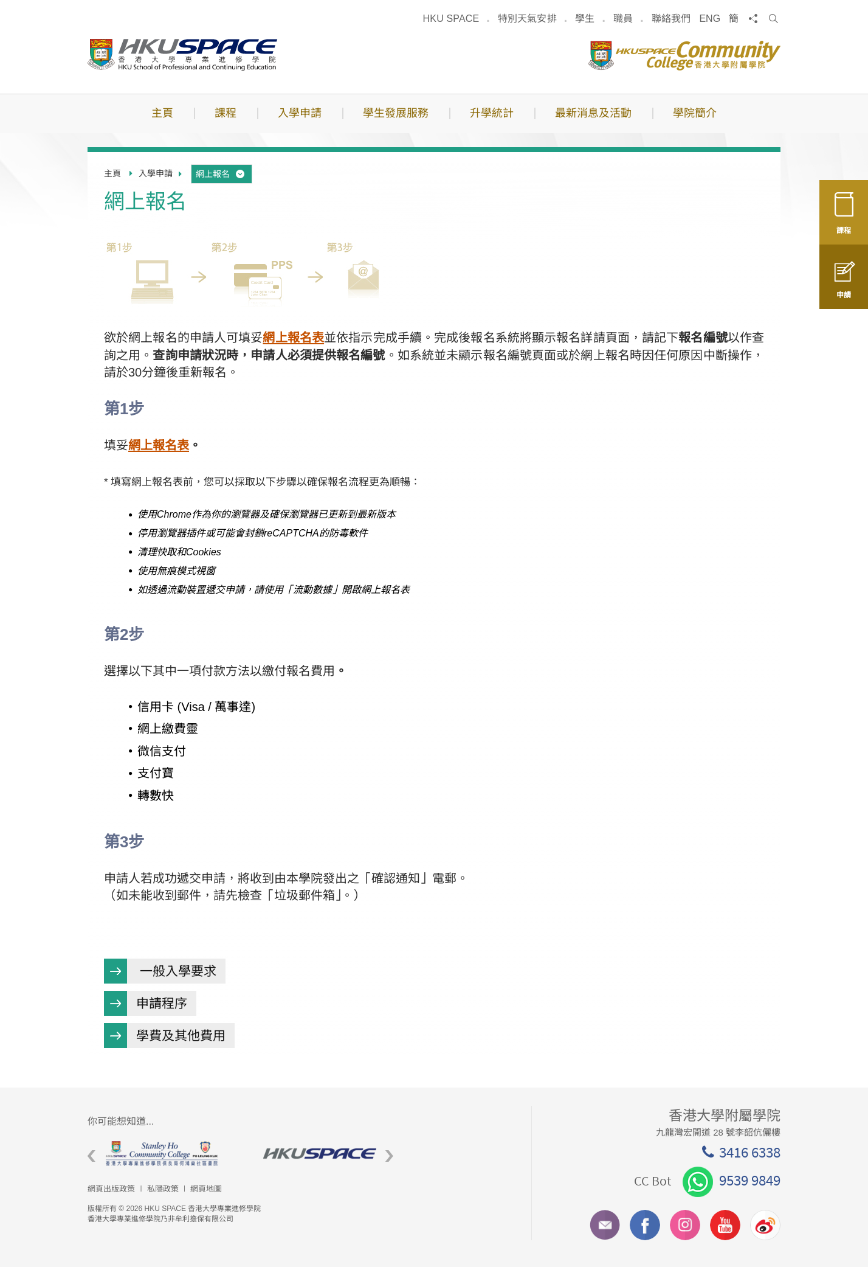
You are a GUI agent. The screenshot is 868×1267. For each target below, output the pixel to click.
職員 (623, 18)
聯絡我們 (671, 18)
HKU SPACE (451, 18)
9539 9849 (731, 1180)
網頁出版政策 (111, 1188)
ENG (709, 18)
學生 (584, 18)
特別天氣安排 (527, 18)
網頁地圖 (206, 1188)
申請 (843, 287)
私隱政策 (163, 1188)
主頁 (112, 173)
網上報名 (221, 174)
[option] (166, 1153)
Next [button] (389, 1156)
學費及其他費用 (181, 1036)
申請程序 (161, 1003)
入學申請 (156, 173)
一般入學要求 (176, 971)
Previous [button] (91, 1156)
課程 (843, 220)
